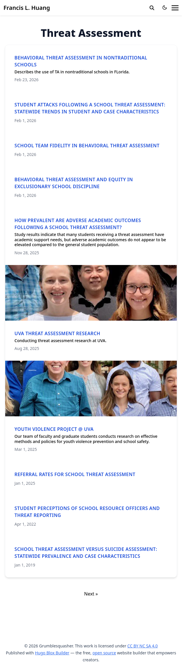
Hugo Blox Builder (52, 653)
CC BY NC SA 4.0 (142, 646)
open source (104, 653)
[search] (152, 8)
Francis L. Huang (26, 8)
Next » (91, 594)
